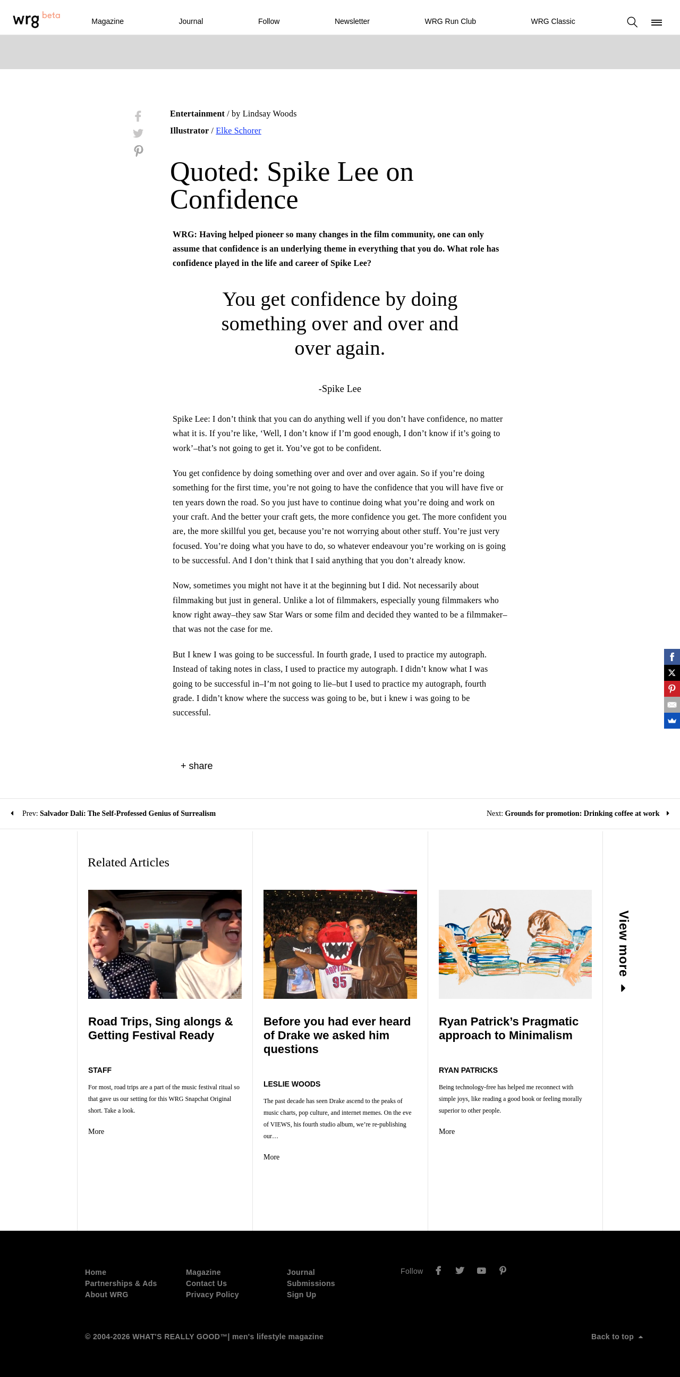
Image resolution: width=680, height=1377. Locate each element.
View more (624, 951)
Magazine (107, 21)
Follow (268, 21)
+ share (197, 766)
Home (95, 1272)
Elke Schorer (238, 130)
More (96, 1132)
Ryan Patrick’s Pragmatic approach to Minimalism (509, 1028)
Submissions (311, 1283)
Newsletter (352, 21)
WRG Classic (553, 21)
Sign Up (301, 1294)
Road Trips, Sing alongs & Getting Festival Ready (160, 1028)
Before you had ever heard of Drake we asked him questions (337, 1035)
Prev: (113, 813)
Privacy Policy (212, 1294)
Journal (190, 21)
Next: (578, 813)
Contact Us (206, 1283)
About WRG (107, 1294)
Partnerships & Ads (121, 1283)
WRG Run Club (450, 21)
